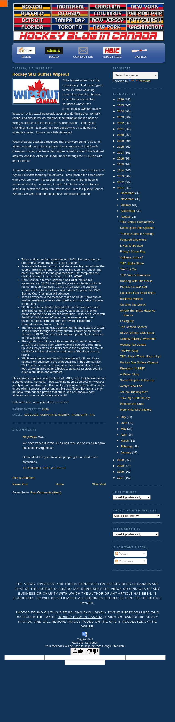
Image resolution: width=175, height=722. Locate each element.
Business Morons (131, 298)
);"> (136, 516)
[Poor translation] (92, 651)
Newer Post (20, 484)
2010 (121, 460)
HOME (26, 52)
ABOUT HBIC (112, 52)
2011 (121, 188)
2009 (121, 465)
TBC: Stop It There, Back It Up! (140, 356)
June (124, 423)
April (124, 434)
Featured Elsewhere (133, 239)
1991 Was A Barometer (135, 275)
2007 (121, 477)
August (126, 216)
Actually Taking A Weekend (137, 338)
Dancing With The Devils (136, 281)
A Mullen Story (129, 374)
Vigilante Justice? (131, 257)
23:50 (45, 409)
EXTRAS (140, 52)
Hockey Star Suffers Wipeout (40, 74)
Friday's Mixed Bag (132, 251)
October (126, 205)
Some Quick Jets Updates (137, 228)
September (128, 210)
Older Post (99, 484)
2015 (121, 164)
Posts (120, 553)
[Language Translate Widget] (135, 75)
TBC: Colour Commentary (137, 222)
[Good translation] (77, 651)
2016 (121, 158)
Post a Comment (23, 478)
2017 (121, 152)
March (125, 440)
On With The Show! (132, 304)
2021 (121, 129)
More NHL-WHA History (135, 409)
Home (60, 484)
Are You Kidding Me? (133, 392)
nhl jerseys (30, 437)
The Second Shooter (133, 327)
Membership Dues (132, 403)
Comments (124, 561)
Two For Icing (129, 350)
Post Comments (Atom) (46, 492)
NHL (92, 415)
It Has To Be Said (131, 245)
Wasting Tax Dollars (133, 344)
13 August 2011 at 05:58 (44, 468)
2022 (121, 123)
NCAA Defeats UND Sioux (137, 333)
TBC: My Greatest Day (135, 398)
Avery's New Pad (131, 386)
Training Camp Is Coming (136, 233)
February (127, 446)
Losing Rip (127, 321)
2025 (121, 105)
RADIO (54, 52)
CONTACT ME (83, 52)
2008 (121, 471)
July (124, 417)
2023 (121, 117)
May (124, 428)
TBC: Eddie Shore (132, 263)
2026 (121, 99)
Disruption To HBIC (132, 368)
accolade (31, 415)
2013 (121, 176)
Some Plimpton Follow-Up (137, 380)
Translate (139, 81)
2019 (121, 140)
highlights (80, 415)
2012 (121, 182)
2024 (121, 111)
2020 (121, 135)
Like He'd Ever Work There (137, 293)
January (126, 452)
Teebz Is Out (128, 269)
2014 (121, 170)
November (128, 199)
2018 (121, 146)
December (128, 193)
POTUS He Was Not (133, 287)
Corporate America (55, 415)
